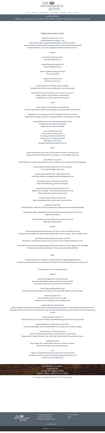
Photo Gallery (55, 12)
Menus (34, 12)
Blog (70, 12)
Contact (76, 12)
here (57, 424)
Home (28, 12)
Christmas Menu (44, 12)
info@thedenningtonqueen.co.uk (78, 419)
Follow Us (63, 12)
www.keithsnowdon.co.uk (55, 428)
